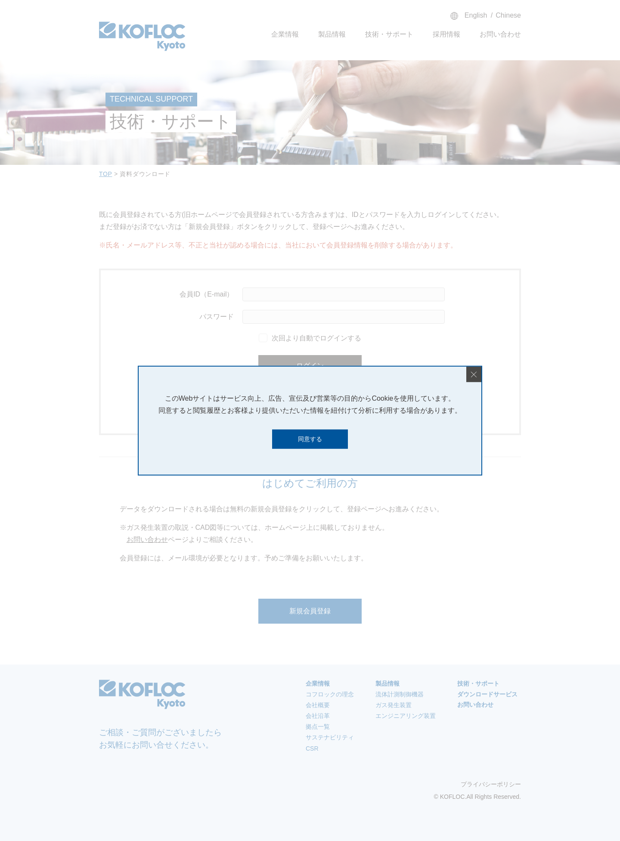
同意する (310, 439)
